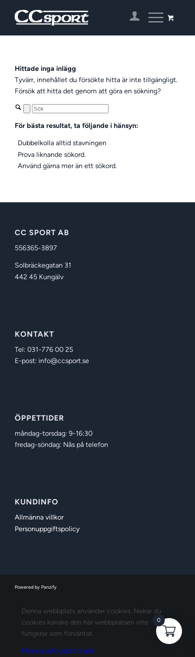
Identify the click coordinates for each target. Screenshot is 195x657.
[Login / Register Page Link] (130, 17)
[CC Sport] (81, 17)
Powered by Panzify (36, 587)
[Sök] (70, 108)
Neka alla (36, 651)
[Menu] (151, 17)
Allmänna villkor (39, 517)
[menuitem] (130, 17)
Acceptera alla (72, 651)
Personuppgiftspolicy (47, 529)
